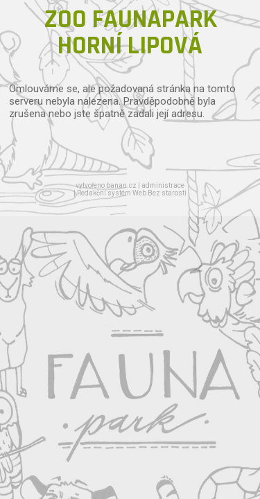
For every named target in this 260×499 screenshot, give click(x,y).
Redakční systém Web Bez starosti (132, 193)
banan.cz (121, 185)
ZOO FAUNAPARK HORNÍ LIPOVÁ (130, 33)
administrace (162, 185)
